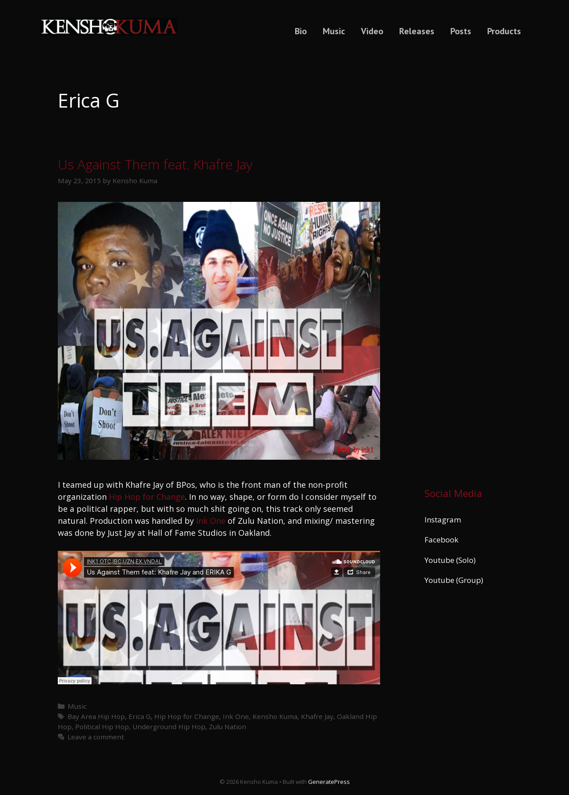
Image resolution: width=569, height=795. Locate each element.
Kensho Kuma (274, 716)
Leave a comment (96, 736)
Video (372, 31)
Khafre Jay (317, 716)
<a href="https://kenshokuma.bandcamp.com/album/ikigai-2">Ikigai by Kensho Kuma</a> (468, 263)
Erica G (139, 716)
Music (334, 31)
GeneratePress (329, 782)
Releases (416, 31)
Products (504, 31)
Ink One (210, 520)
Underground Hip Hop (168, 726)
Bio (301, 31)
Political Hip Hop (102, 726)
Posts (460, 31)
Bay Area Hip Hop (96, 716)
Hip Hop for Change (147, 496)
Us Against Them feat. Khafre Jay (155, 164)
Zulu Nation (227, 726)
